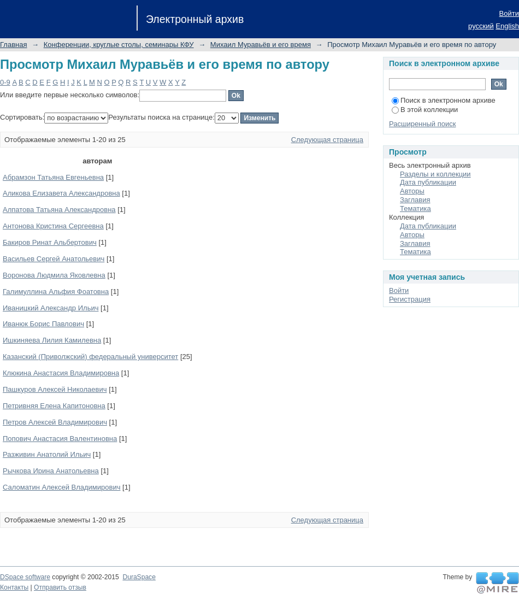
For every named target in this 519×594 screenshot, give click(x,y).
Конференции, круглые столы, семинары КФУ (119, 44)
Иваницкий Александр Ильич (50, 308)
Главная (13, 44)
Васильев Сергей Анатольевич (53, 259)
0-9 (5, 82)
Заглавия (415, 200)
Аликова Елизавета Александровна (61, 193)
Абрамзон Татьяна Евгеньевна (53, 177)
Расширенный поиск (422, 124)
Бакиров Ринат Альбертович (50, 242)
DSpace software (25, 577)
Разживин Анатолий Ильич (47, 454)
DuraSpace (138, 577)
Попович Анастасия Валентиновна (60, 438)
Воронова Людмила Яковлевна (54, 275)
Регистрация (409, 299)
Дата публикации (428, 182)
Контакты (14, 587)
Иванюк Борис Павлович (43, 324)
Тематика (415, 208)
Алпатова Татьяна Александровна (59, 209)
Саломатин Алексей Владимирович (61, 487)
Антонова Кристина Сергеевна (53, 226)
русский (481, 26)
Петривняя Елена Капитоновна (54, 406)
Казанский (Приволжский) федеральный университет (90, 356)
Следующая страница (327, 140)
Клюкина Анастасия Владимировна (61, 373)
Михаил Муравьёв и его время (260, 44)
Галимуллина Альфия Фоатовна (56, 291)
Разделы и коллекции (435, 174)
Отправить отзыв (60, 587)
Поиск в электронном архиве (444, 100)
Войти (509, 13)
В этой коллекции (425, 109)
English (507, 26)
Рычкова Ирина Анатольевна (51, 471)
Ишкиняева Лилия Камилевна (52, 340)
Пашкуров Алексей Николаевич (55, 389)
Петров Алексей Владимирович (55, 422)
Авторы (412, 191)
